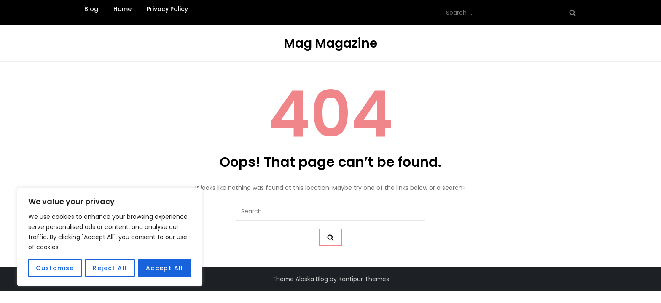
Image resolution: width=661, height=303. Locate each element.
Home (122, 9)
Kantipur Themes (364, 279)
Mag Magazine (330, 43)
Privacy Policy (167, 9)
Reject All (110, 268)
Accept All (164, 268)
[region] (109, 237)
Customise (55, 268)
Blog (91, 9)
